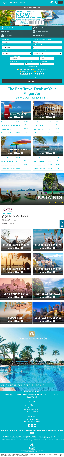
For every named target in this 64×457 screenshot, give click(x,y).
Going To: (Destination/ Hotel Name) (43, 39)
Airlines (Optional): (15, 56)
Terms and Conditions (31, 406)
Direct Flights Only (25, 69)
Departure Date (6, 45)
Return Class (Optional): (39, 51)
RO (21, 75)
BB (25, 75)
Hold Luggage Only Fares (41, 69)
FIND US (26, 451)
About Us (31, 404)
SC (23, 75)
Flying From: (5, 39)
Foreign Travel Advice (32, 411)
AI (31, 75)
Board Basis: (25, 71)
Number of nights (37, 45)
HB (27, 75)
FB (29, 75)
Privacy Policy (31, 408)
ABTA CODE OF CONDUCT (34, 451)
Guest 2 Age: (43, 61)
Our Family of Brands (32, 8)
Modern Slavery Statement (31, 409)
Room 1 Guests (14, 61)
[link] (48, 28)
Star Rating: (39, 71)
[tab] (16, 28)
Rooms (42, 56)
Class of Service (6, 51)
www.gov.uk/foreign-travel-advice (42, 438)
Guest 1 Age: (28, 61)
